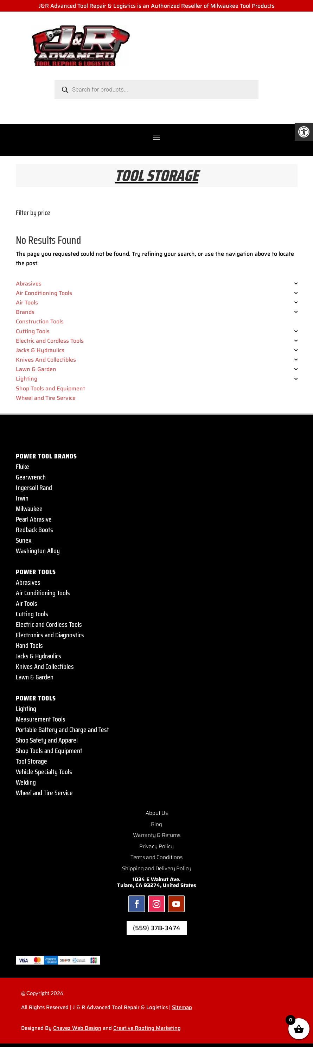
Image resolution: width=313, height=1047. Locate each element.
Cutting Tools (32, 613)
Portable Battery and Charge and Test (62, 729)
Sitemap (182, 1007)
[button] (304, 132)
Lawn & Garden (34, 677)
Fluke (22, 466)
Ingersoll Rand (34, 487)
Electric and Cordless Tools (49, 624)
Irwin (22, 498)
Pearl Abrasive (34, 519)
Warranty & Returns (156, 835)
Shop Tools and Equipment (49, 750)
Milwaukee (29, 508)
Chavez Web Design (77, 1028)
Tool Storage (31, 761)
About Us (157, 813)
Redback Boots (34, 529)
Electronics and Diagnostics (50, 634)
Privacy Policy (156, 846)
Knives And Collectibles (45, 666)
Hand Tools (29, 645)
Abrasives (28, 582)
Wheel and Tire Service (44, 792)
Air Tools (26, 603)
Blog (156, 824)
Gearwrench (31, 477)
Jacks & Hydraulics (38, 656)
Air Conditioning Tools (43, 592)
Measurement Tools (40, 719)
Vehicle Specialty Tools (44, 771)
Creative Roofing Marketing (147, 1028)
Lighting (26, 708)
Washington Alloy (38, 550)
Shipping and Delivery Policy (156, 868)
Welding (26, 782)
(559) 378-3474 (156, 928)
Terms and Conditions (156, 857)
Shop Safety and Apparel (47, 740)
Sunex (23, 540)
